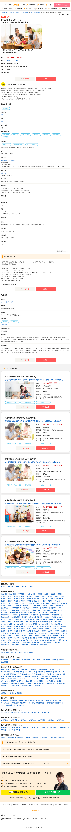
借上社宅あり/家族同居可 (53, 703)
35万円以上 (32, 720)
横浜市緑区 (4, 612)
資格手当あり (15, 685)
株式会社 (19, 676)
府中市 (10, 601)
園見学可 (22, 683)
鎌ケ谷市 (32, 638)
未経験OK (58, 679)
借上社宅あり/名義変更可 (19, 703)
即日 (2, 676)
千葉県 (24, 586)
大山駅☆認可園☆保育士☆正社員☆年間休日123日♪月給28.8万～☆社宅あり (32, 462)
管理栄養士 (11, 737)
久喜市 (16, 631)
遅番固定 (19, 693)
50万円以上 (4, 720)
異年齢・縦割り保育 (46, 679)
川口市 (29, 626)
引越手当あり (61, 683)
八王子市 (44, 598)
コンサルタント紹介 (41, 8)
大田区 (23, 596)
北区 (62, 596)
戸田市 (34, 628)
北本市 (23, 631)
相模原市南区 (38, 617)
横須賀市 (47, 617)
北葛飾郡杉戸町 (54, 633)
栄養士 (3, 737)
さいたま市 (34, 640)
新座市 (3, 631)
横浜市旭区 (56, 610)
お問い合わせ (58, 804)
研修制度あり (4, 160)
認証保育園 (46, 659)
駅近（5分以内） (23, 669)
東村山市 (57, 601)
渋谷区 (37, 596)
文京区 (46, 594)
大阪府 (30, 586)
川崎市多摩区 (46, 615)
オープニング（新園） (60, 674)
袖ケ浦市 (61, 638)
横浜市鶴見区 (5, 608)
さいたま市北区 (30, 621)
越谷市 (23, 628)
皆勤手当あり (4, 173)
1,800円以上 (14, 727)
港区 (34, 594)
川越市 (16, 626)
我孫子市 (24, 638)
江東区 (3, 596)
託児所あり (49, 700)
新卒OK (21, 681)
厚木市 (38, 619)
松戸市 (24, 635)
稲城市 (3, 605)
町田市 (29, 601)
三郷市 (44, 631)
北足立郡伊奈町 (21, 633)
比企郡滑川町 (43, 633)
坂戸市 (50, 631)
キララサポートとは (29, 8)
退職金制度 (13, 700)
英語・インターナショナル (9, 679)
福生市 (17, 603)
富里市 (16, 640)
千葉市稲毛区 (27, 642)
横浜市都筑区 (53, 612)
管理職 (13, 669)
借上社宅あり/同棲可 (7, 705)
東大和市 (31, 603)
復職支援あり (59, 700)
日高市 (57, 631)
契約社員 (13, 652)
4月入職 (48, 674)
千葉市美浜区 (51, 640)
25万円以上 (51, 720)
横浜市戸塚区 (36, 610)
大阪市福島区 (5, 645)
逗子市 (25, 619)
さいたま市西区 (18, 621)
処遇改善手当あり (27, 685)
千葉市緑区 (37, 642)
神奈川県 (10, 586)
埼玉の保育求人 (35, 818)
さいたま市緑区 (55, 624)
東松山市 (56, 626)
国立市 (11, 603)
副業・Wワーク (59, 672)
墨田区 (59, 594)
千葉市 (63, 633)
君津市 (40, 638)
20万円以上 (60, 720)
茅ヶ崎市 (18, 619)
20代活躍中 (40, 681)
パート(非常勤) (28, 652)
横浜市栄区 (24, 612)
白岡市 (12, 633)
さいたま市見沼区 (56, 621)
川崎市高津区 (35, 615)
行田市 (36, 626)
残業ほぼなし (54, 669)
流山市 (10, 638)
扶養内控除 (49, 672)
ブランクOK (4, 681)
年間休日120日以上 (38, 674)
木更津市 (16, 635)
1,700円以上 (24, 727)
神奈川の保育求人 (26, 819)
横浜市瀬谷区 (14, 612)
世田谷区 (29, 596)
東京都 (3, 586)
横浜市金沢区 (15, 610)
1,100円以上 (14, 730)
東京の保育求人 (17, 818)
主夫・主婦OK (30, 681)
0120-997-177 (34, 798)
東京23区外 (12, 594)
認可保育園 (4, 324)
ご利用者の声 (53, 8)
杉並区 (50, 596)
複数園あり (35, 676)
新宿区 (40, 594)
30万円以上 (41, 720)
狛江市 (24, 603)
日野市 (50, 601)
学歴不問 (13, 681)
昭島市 (16, 601)
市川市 (3, 635)
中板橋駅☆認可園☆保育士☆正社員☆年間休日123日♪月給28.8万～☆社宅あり (33, 503)
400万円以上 (15, 712)
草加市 (16, 628)
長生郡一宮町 (25, 640)
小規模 (54, 676)
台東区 (53, 594)
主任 (7, 669)
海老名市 (60, 619)
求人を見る (45, 407)
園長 (2, 669)
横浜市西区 (26, 608)
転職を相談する (18, 792)
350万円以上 (25, 712)
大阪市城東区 (15, 645)
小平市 (44, 601)
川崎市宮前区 (56, 615)
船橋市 (10, 635)
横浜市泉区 (33, 612)
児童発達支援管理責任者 (56, 737)
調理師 (28, 737)
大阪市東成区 (57, 642)
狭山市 (3, 628)
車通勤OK (33, 669)
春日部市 (63, 626)
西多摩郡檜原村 (35, 605)
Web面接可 (13, 683)
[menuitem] (7, 9)
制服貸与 (40, 700)
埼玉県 (17, 586)
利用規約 (24, 804)
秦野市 (32, 619)
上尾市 (10, 628)
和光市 (60, 628)
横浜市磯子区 (5, 610)
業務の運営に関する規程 (46, 804)
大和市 (45, 619)
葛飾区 (29, 598)
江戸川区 (36, 598)
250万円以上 (45, 712)
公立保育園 (4, 662)
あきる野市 (17, 605)
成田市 (37, 635)
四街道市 (53, 638)
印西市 (3, 640)
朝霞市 (47, 628)
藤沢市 (3, 619)
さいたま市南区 (43, 624)
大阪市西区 (43, 645)
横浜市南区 (45, 608)
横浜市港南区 (47, 610)
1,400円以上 (53, 727)
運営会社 (66, 804)
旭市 (49, 635)
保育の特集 (18, 8)
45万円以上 (13, 720)
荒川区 (3, 598)
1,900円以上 (4, 727)
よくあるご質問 (6, 804)
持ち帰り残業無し (6, 672)
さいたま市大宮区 (43, 621)
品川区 (10, 596)
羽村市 (10, 605)
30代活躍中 (49, 681)
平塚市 (54, 617)
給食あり (32, 700)
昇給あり (37, 685)
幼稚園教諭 (20, 737)
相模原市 (58, 605)
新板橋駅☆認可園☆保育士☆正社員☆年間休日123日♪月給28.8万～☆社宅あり (33, 421)
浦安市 (46, 638)
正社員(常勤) (5, 652)
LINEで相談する (52, 792)
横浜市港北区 (26, 610)
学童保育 (61, 659)
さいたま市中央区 (6, 624)
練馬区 (16, 598)
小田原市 (10, 619)
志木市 (54, 628)
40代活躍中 (59, 681)
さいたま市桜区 (18, 624)
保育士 (3, 121)
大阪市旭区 (34, 645)
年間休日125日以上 (24, 674)
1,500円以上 (44, 727)
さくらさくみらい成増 (12, 60)
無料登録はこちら (62, 5)
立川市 (51, 598)
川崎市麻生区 (5, 617)
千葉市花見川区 (16, 642)
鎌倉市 (61, 617)
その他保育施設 (14, 659)
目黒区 (16, 596)
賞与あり (41, 683)
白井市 (10, 640)
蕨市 (28, 628)
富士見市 (36, 631)
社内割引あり (20, 705)
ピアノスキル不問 (30, 672)
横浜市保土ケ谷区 (56, 608)
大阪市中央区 (47, 642)
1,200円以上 (4, 730)
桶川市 (10, 631)
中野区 (44, 596)
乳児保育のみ (18, 672)
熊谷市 (23, 626)
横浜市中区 (36, 608)
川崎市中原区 (25, 615)
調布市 (23, 601)
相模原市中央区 (26, 617)
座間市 (3, 621)
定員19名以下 (46, 676)
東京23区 (4, 594)
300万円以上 (35, 712)
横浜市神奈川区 (16, 608)
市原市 (3, 638)
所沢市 (42, 626)
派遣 (2, 115)
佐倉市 (44, 635)
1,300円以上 (63, 727)
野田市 (30, 635)
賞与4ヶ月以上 (32, 683)
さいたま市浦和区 (31, 624)
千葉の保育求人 (44, 818)
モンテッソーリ (24, 679)
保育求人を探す (7, 8)
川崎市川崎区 (5, 615)
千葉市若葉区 (5, 642)
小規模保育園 (26, 659)
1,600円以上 (34, 727)
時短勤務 (11, 693)
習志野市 (56, 635)
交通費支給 (12, 160)
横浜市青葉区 (43, 612)
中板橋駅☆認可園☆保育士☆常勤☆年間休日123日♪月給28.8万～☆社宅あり (32, 545)
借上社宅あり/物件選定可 (36, 703)
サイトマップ (16, 804)
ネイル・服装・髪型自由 (8, 674)
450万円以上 (5, 712)
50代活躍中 (4, 683)
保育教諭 (35, 737)
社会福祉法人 (10, 676)
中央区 (28, 594)
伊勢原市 (52, 619)
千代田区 (21, 594)
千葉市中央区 (61, 640)
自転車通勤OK (43, 669)
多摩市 (63, 603)
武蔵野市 (58, 598)
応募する (46, 79)
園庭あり (27, 676)
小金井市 (36, 601)
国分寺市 (3, 603)
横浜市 (45, 605)
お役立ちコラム (64, 8)
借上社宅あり (5, 703)
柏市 (62, 635)
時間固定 (3, 693)
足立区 (23, 598)
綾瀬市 (10, 621)
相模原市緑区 (15, 617)
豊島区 (57, 596)
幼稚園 (54, 659)
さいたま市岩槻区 (6, 626)
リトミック (34, 679)
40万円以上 (23, 720)
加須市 (49, 626)
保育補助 (40, 672)
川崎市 (51, 605)
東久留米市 (46, 603)
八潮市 (29, 631)
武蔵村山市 (55, 603)
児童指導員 (43, 737)
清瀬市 (38, 603)
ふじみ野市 (4, 633)
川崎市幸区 (15, 615)
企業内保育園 (36, 659)
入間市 (41, 628)
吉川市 (63, 631)
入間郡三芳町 (32, 633)
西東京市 (26, 605)
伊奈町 (42, 640)
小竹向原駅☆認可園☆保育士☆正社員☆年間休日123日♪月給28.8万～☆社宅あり (34, 380)
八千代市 (16, 638)
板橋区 (10, 598)
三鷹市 (3, 601)
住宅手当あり (51, 683)
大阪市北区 (25, 645)
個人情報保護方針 (33, 804)
